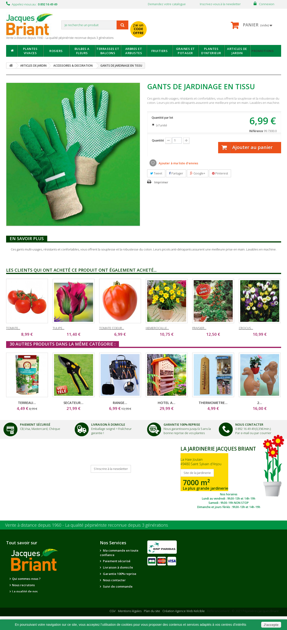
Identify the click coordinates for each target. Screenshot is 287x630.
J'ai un (138, 29)
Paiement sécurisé (116, 561)
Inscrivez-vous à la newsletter (220, 4)
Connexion (266, 4)
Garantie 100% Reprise (182, 424)
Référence (256, 131)
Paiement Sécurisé (35, 424)
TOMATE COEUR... (111, 328)
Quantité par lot (163, 118)
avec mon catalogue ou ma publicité (187, 25)
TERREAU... (27, 402)
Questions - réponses (118, 605)
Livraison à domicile (108, 424)
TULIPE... (58, 328)
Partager (176, 173)
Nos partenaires (64, 579)
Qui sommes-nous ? (26, 579)
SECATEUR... (73, 402)
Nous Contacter (249, 424)
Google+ (197, 173)
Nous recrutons (23, 585)
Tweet (156, 173)
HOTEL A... (166, 402)
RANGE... (120, 402)
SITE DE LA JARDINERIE (228, 476)
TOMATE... (13, 328)
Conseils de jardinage (119, 599)
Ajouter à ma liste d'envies (178, 163)
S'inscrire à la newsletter (111, 469)
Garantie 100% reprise (119, 574)
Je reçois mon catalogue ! (23, 473)
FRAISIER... (199, 328)
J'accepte (271, 625)
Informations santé (116, 593)
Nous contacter (114, 580)
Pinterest (220, 173)
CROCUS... (246, 328)
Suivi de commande (117, 586)
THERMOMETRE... (213, 402)
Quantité (158, 140)
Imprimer (161, 182)
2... (259, 402)
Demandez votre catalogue (167, 4)
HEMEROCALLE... (157, 328)
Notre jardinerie (64, 585)
